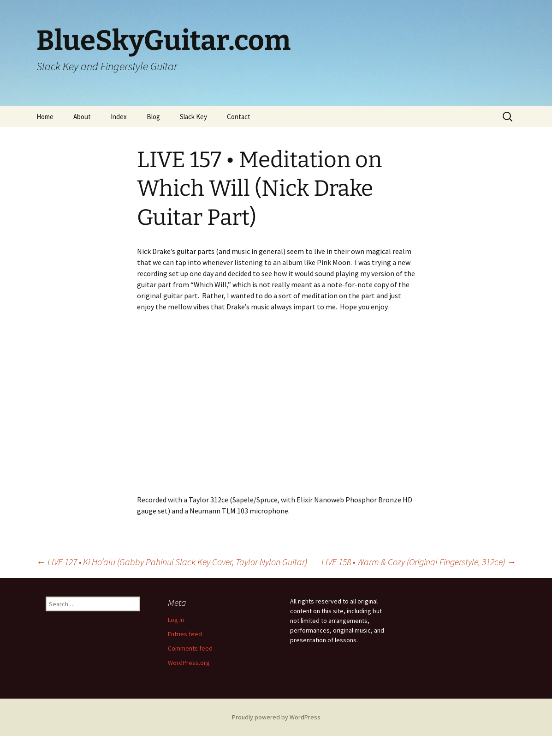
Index (119, 116)
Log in (176, 619)
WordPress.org (189, 662)
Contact (238, 116)
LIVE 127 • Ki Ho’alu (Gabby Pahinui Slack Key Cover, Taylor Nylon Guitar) (171, 561)
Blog (153, 116)
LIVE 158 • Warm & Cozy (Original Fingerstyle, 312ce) (418, 561)
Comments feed (190, 648)
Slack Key (193, 116)
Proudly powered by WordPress (276, 717)
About (82, 116)
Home (44, 116)
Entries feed (185, 634)
